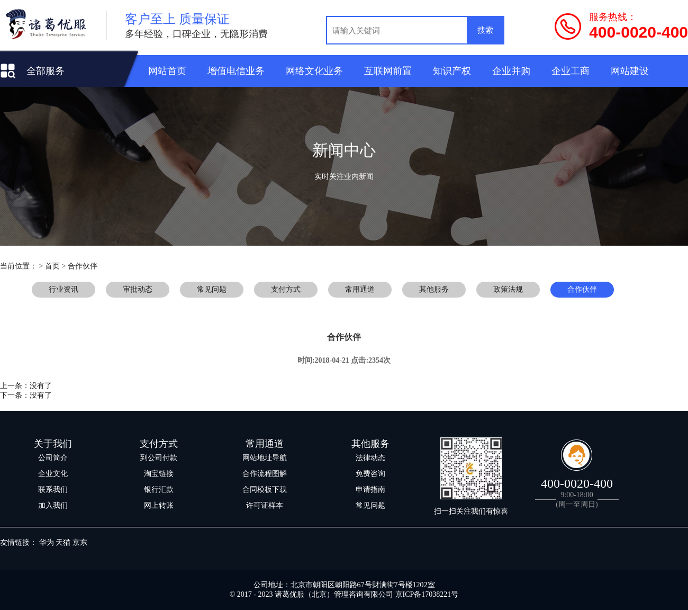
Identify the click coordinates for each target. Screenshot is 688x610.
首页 (52, 266)
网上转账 (159, 505)
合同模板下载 (264, 490)
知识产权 (452, 71)
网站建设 (630, 71)
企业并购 (511, 71)
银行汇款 (159, 490)
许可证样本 (264, 505)
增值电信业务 (236, 71)
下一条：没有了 (26, 395)
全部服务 (45, 71)
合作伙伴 (82, 266)
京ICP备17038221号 (427, 594)
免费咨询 (370, 474)
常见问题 (370, 505)
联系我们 (53, 490)
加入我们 (53, 505)
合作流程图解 (264, 474)
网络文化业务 (314, 71)
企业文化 (53, 474)
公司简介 (53, 458)
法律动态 (370, 458)
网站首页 (167, 71)
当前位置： (18, 266)
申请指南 (370, 490)
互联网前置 (388, 71)
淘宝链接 (159, 474)
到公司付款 (158, 458)
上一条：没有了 (26, 386)
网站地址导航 (264, 458)
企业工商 (570, 71)
